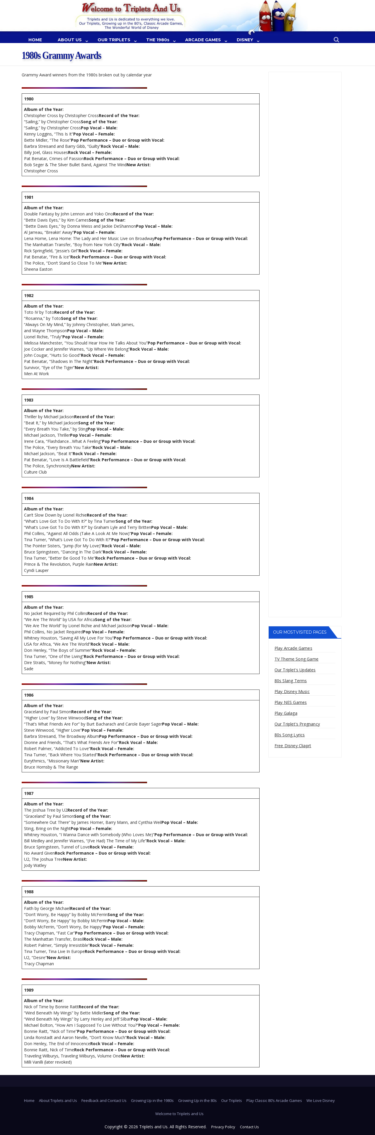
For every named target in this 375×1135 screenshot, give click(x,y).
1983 (28, 400)
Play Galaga (286, 713)
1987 (28, 793)
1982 (28, 295)
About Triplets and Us (58, 1100)
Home (29, 1100)
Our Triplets (231, 1100)
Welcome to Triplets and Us (179, 1113)
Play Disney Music (292, 691)
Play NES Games (291, 702)
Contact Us (249, 1126)
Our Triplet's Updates (295, 670)
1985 (28, 596)
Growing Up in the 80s (197, 1100)
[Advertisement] (305, 163)
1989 (28, 990)
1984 (28, 498)
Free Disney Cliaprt (293, 745)
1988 (28, 891)
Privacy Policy (223, 1126)
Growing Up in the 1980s (152, 1100)
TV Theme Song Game (297, 659)
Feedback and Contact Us (104, 1100)
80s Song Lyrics (290, 735)
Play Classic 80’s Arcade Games (274, 1100)
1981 (28, 197)
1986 (28, 695)
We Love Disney (320, 1100)
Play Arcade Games (293, 648)
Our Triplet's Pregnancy (297, 724)
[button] (336, 40)
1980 (28, 99)
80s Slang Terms (291, 680)
